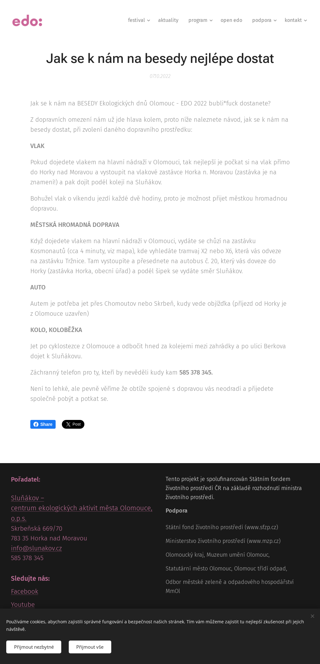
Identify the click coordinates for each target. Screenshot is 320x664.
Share (42, 424)
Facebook (24, 592)
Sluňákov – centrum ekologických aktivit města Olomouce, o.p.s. (81, 508)
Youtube (23, 604)
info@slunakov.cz (36, 548)
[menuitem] (140, 20)
